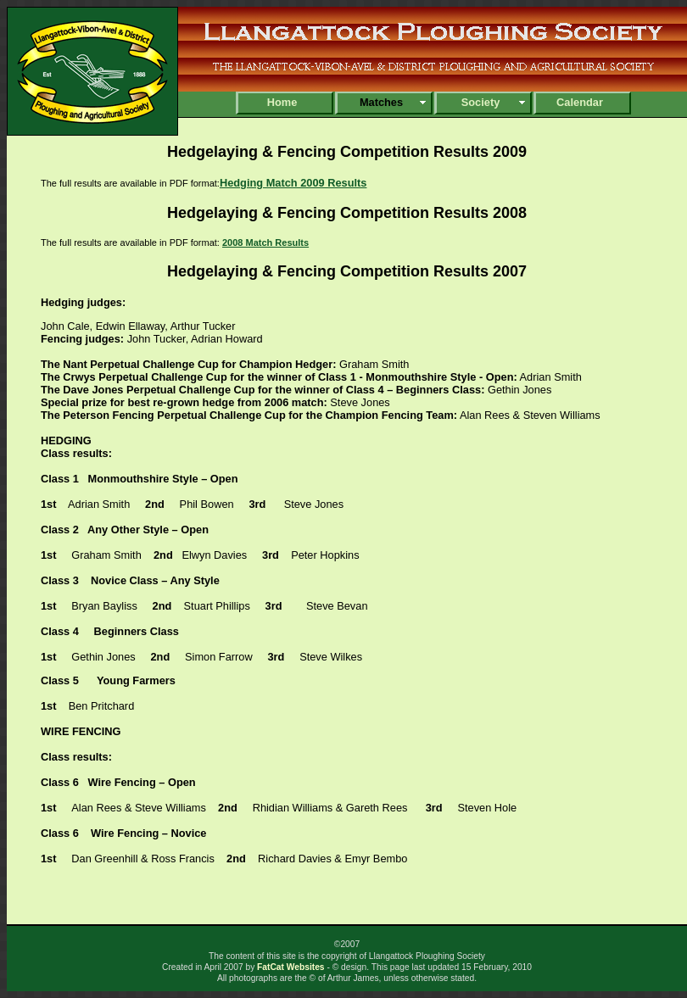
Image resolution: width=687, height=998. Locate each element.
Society (480, 102)
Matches (381, 102)
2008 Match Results (265, 242)
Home (282, 102)
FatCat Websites (290, 967)
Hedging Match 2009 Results (293, 182)
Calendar (579, 102)
